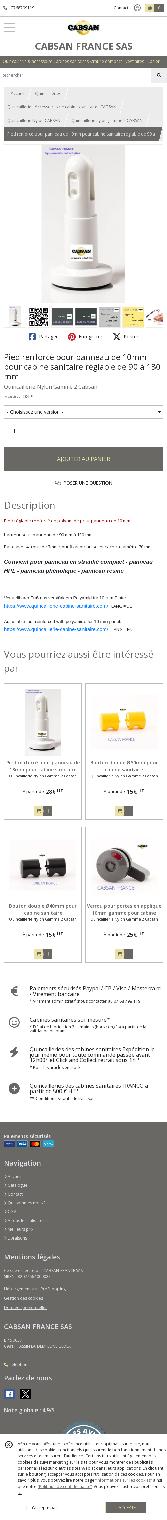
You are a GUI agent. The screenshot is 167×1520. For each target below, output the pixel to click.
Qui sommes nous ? (24, 1203)
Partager (43, 337)
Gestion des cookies (23, 1298)
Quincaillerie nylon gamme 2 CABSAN (107, 120)
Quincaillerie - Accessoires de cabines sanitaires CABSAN (61, 107)
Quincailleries (48, 93)
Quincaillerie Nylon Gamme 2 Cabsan (50, 386)
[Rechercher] (159, 75)
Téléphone (17, 1364)
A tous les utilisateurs (26, 1220)
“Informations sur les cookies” (123, 1480)
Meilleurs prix (18, 1229)
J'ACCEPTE (126, 1508)
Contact (121, 8)
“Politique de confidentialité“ (65, 1486)
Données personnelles (25, 1307)
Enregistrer (85, 337)
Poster (125, 337)
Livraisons (15, 1238)
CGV (10, 1212)
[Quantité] (16, 431)
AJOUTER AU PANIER (83, 459)
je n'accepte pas (41, 1508)
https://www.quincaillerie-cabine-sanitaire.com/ (56, 606)
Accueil (17, 93)
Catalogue (15, 1185)
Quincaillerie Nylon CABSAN (34, 120)
